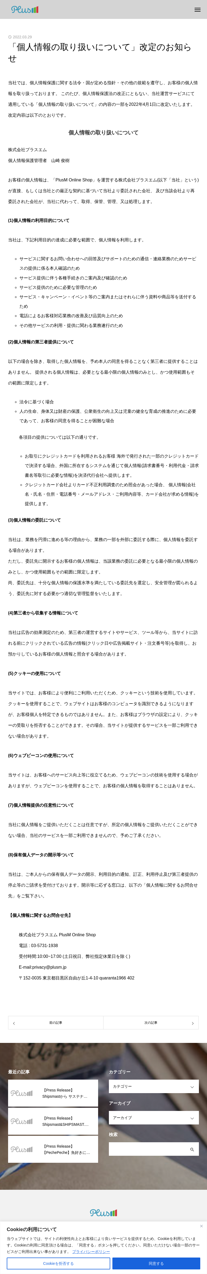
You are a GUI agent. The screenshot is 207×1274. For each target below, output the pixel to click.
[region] (103, 1247)
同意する (156, 1263)
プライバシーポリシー (91, 1251)
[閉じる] (201, 1226)
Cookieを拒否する (58, 1263)
